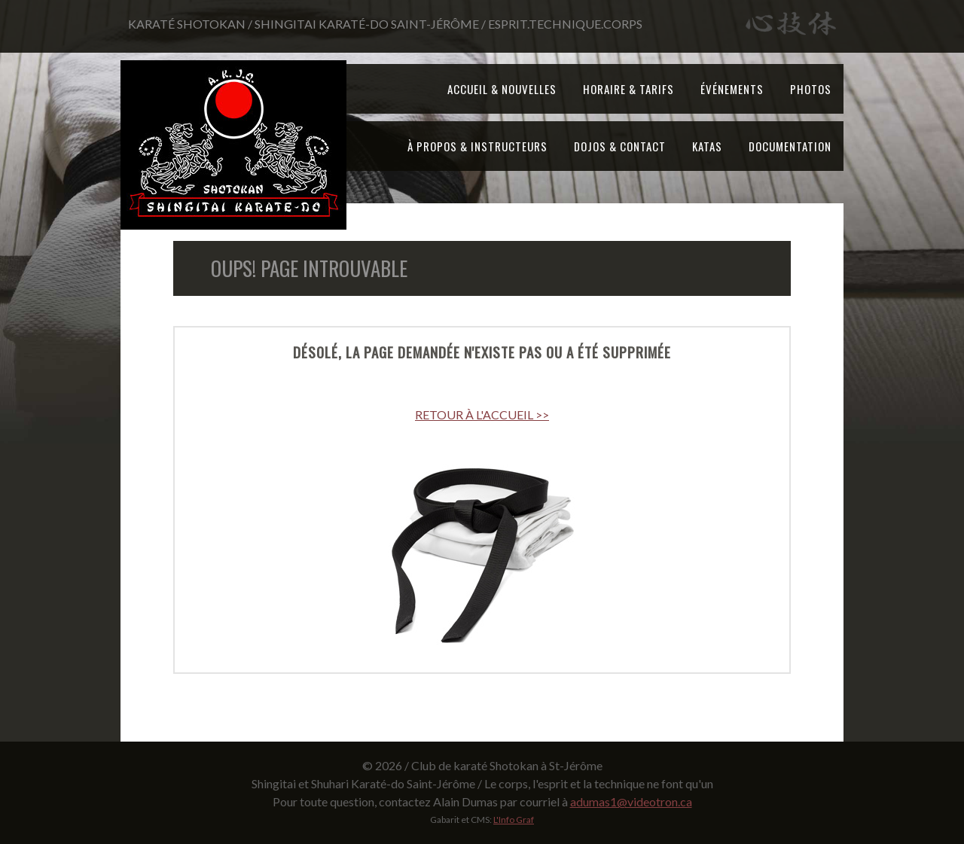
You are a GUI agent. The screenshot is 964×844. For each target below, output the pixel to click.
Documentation (790, 146)
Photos (810, 89)
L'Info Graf (513, 819)
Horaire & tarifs (628, 89)
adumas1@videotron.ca (631, 801)
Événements (732, 89)
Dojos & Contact (620, 146)
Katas (707, 146)
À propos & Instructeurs (477, 146)
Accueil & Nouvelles (502, 89)
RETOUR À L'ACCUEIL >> (482, 414)
